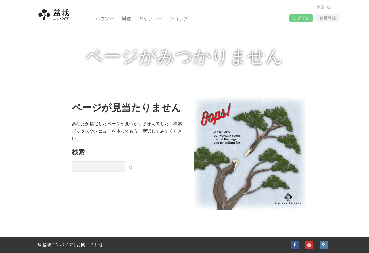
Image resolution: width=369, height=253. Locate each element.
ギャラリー (150, 18)
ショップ (179, 18)
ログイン (301, 18)
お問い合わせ (89, 244)
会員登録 (327, 18)
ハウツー (104, 18)
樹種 (126, 18)
